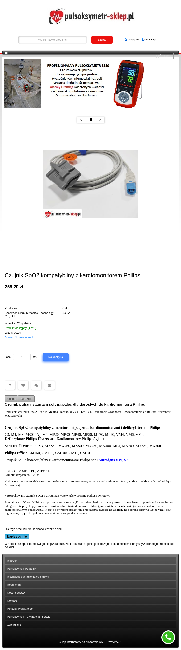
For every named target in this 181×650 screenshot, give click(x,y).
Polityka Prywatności (20, 608)
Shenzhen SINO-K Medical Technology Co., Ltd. (29, 314)
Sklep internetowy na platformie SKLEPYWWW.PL (90, 642)
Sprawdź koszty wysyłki (19, 337)
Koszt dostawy (16, 592)
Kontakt (12, 600)
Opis (11, 399)
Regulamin (14, 584)
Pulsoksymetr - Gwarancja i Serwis (28, 616)
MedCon (12, 560)
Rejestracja (150, 39)
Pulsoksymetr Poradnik (21, 568)
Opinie (26, 399)
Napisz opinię (17, 536)
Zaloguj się (133, 39)
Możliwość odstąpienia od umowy (28, 576)
